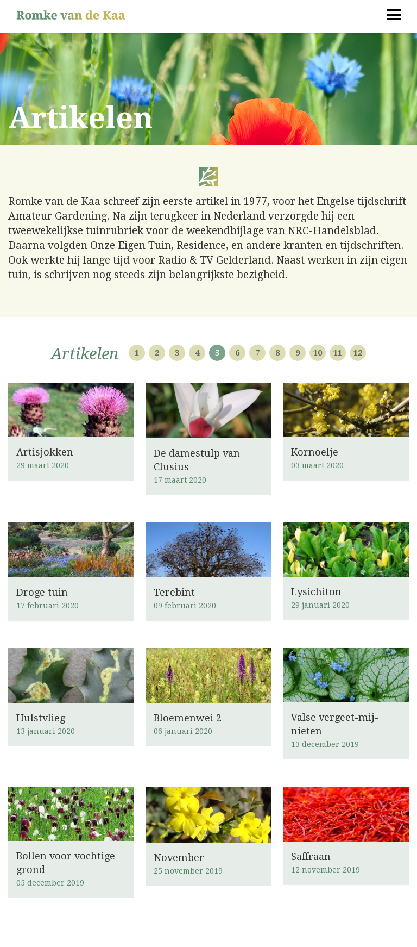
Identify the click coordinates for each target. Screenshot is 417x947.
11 (337, 353)
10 (317, 353)
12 (357, 353)
